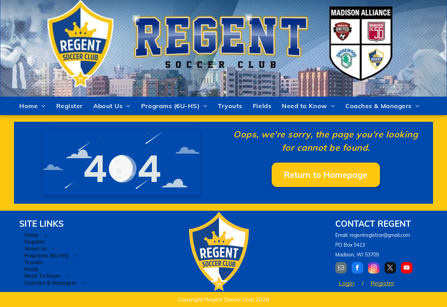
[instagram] (374, 268)
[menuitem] (32, 106)
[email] (341, 268)
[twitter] (390, 268)
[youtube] (406, 268)
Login (347, 283)
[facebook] (357, 268)
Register (383, 283)
